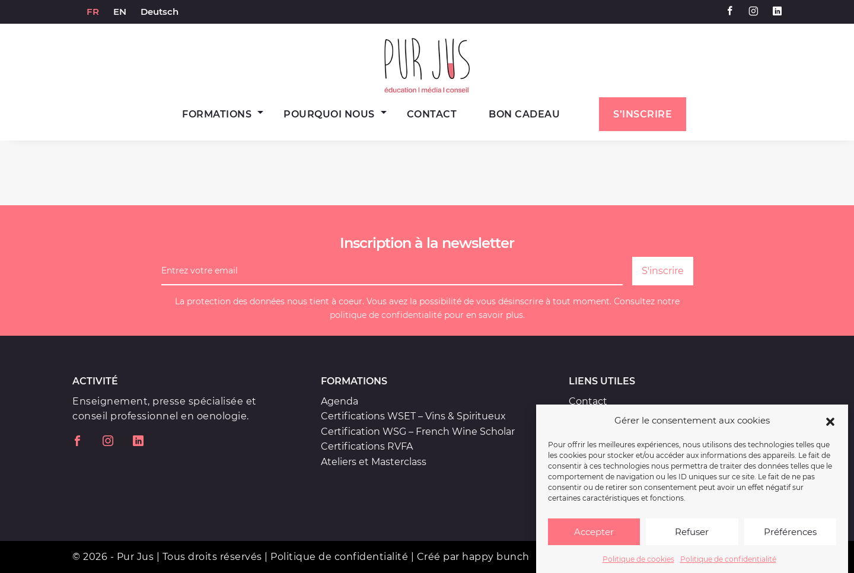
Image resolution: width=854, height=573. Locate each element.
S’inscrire (642, 114)
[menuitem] (93, 12)
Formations (216, 114)
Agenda (339, 401)
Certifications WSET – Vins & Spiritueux (413, 416)
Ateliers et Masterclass (373, 461)
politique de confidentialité (386, 315)
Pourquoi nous (329, 114)
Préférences (790, 536)
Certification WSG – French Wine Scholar (418, 431)
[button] (830, 425)
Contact (432, 114)
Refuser (692, 536)
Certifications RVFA (367, 446)
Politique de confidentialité (728, 563)
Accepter (594, 536)
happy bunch (496, 556)
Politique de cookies (638, 563)
